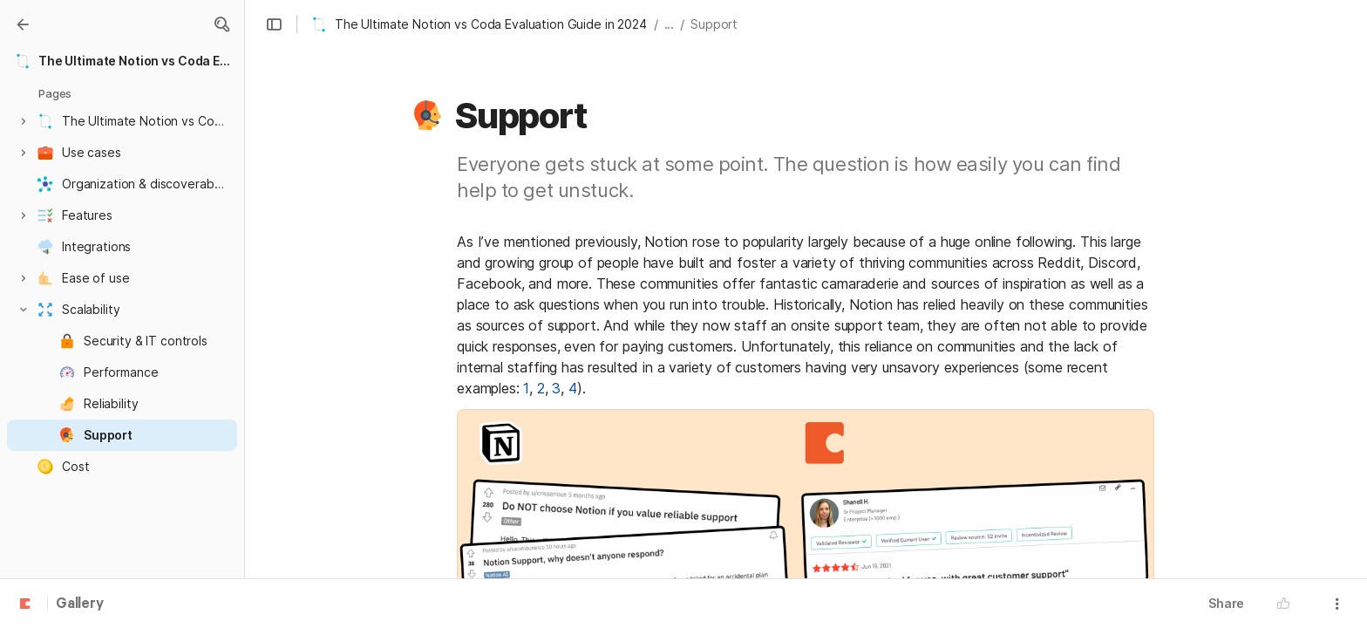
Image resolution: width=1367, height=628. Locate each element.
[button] (221, 24)
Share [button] (1226, 603)
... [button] (669, 24)
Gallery (80, 604)
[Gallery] (22, 24)
